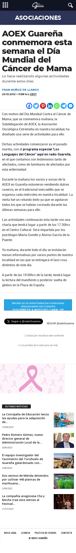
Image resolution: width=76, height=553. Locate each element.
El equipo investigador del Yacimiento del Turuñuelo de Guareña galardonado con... (22, 459)
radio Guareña (17, 336)
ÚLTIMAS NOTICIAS (16, 406)
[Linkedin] (50, 106)
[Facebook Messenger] (70, 106)
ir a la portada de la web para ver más (38, 345)
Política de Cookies (45, 533)
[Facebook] (29, 106)
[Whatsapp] (57, 106)
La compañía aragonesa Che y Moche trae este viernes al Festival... (23, 500)
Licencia (25, 533)
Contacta (66, 533)
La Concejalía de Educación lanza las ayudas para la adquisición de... (25, 418)
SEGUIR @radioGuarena (60, 323)
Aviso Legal (10, 533)
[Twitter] (36, 106)
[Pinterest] (43, 106)
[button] (69, 5)
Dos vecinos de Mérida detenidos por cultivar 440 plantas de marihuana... (25, 479)
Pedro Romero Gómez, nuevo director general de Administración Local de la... (22, 438)
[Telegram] (64, 106)
